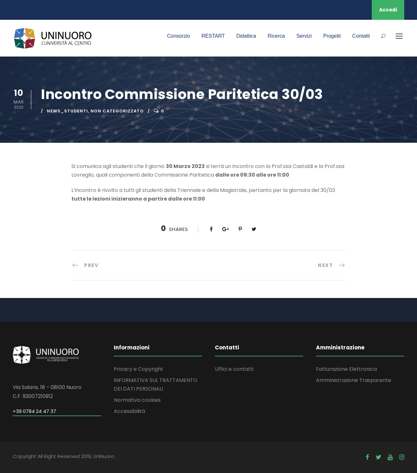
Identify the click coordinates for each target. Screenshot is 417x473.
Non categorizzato (117, 111)
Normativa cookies (137, 400)
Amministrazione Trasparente (353, 380)
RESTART (213, 36)
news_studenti (67, 111)
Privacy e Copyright (138, 369)
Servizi (304, 36)
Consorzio (178, 36)
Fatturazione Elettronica (346, 369)
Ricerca (276, 36)
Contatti (361, 36)
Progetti (332, 36)
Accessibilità (129, 411)
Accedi (388, 9)
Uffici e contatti (234, 369)
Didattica (246, 36)
